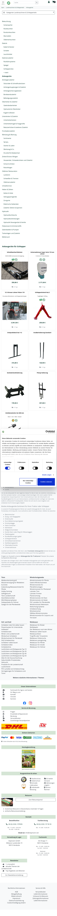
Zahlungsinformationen (41, 898)
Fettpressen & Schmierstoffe (11, 226)
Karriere (8, 699)
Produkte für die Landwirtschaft (12, 664)
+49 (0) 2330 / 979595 (14, 824)
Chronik (8, 697)
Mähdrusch (6, 237)
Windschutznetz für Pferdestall (40, 589)
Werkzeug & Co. (9, 149)
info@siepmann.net (32, 833)
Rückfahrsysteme (9, 62)
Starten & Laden (9, 146)
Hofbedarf (4, 629)
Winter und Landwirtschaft (10, 634)
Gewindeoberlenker (10, 105)
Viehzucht (4, 662)
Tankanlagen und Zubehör (11, 233)
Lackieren (7, 175)
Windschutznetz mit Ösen (38, 598)
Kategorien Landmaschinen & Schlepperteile (28, 12)
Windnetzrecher (35, 611)
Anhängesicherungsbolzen (12, 91)
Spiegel (6, 65)
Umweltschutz (7, 186)
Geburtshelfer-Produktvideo (10, 660)
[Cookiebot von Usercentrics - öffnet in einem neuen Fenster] (47, 431)
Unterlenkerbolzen (10, 120)
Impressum (16, 898)
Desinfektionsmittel (8, 598)
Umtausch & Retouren (40, 896)
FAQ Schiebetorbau (7, 640)
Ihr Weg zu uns (10, 692)
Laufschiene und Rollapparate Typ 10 (13, 649)
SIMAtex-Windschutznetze (38, 613)
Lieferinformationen (40, 894)
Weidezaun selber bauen (38, 632)
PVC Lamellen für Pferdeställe (40, 602)
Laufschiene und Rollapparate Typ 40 (13, 654)
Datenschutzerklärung (16, 901)
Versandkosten (11, 718)
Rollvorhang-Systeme (37, 607)
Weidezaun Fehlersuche (38, 638)
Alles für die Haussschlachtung (11, 658)
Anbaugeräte (7, 76)
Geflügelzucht (6, 594)
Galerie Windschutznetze (38, 583)
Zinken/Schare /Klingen (10, 157)
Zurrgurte (7, 200)
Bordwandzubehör (10, 94)
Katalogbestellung (28, 747)
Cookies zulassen (46, 482)
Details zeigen (46, 475)
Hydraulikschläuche (10, 215)
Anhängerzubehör (8, 80)
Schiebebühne (6, 647)
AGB (16, 892)
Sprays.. (6, 142)
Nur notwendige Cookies (28, 482)
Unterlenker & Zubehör (10, 116)
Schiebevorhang (35, 609)
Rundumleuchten (9, 32)
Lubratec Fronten (36, 594)
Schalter (6, 51)
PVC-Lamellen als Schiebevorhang (12, 669)
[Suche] (24, 2)
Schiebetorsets (6, 632)
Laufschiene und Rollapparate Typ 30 (13, 651)
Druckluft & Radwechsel (12, 153)
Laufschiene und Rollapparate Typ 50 (13, 656)
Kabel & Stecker (9, 47)
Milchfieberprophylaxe (9, 600)
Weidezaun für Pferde (37, 643)
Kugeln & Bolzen (9, 113)
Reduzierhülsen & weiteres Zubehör (16, 127)
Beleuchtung (6, 21)
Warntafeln (7, 36)
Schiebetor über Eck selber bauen (12, 625)
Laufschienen (5, 667)
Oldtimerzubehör (9, 182)
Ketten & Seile (8, 193)
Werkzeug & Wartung (9, 135)
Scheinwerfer (8, 25)
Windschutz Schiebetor (9, 636)
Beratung (9, 716)
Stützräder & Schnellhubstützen (14, 83)
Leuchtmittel (8, 54)
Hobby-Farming (6, 591)
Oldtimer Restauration (9, 171)
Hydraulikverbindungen (11, 219)
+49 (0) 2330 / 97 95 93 (42, 824)
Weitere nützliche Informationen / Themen (28, 678)
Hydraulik (5, 211)
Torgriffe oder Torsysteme (39, 636)
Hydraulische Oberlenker (12, 109)
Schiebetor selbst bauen (9, 643)
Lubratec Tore (34, 591)
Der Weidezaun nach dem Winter (41, 629)
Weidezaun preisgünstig (38, 640)
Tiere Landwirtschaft (8, 596)
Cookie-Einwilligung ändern (16, 903)
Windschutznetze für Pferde (39, 580)
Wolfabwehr (34, 627)
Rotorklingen (8, 168)
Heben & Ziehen (7, 189)
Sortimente (7, 138)
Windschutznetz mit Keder (39, 600)
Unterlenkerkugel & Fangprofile (14, 124)
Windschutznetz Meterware (39, 604)
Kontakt (8, 694)
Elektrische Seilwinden (11, 204)
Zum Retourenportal (36, 800)
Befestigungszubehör (11, 98)
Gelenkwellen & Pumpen (10, 230)
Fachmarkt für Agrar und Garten (16, 690)
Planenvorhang (35, 596)
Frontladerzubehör (8, 131)
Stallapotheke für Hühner (9, 602)
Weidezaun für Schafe (37, 645)
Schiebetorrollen (7, 645)
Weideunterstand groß (9, 580)
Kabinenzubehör (7, 58)
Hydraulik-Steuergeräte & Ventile (15, 222)
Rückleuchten (8, 29)
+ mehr (6, 73)
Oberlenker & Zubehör (9, 102)
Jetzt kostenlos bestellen (28, 769)
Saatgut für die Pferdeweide (10, 604)
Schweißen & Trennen (11, 178)
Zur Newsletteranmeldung (14, 875)
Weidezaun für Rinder (37, 625)
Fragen (8, 712)
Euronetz (4, 585)
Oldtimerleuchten (9, 40)
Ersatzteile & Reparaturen (14, 714)
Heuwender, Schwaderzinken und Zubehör (18, 160)
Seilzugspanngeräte (10, 197)
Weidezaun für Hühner (37, 647)
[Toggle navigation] (3, 2)
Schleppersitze (8, 69)
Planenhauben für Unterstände (11, 627)
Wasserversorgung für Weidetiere (12, 583)
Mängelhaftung (16, 894)
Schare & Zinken (9, 164)
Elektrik (4, 43)
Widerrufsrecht (16, 896)
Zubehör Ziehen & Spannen (13, 208)
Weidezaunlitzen (35, 634)
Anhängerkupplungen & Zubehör (15, 87)
